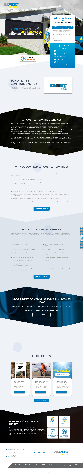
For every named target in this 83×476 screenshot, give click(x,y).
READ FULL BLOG (19, 392)
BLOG (70, 465)
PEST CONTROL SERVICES (18, 465)
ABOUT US (76, 465)
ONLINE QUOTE (58, 465)
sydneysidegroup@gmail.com (49, 310)
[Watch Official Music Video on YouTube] (58, 85)
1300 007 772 (31, 310)
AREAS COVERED (50, 465)
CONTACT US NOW (41, 209)
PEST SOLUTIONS (36, 465)
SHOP (65, 465)
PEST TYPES (43, 465)
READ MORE (41, 315)
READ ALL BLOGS (41, 400)
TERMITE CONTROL (27, 465)
